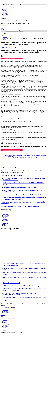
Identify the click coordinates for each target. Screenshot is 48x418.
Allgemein (5, 214)
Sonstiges (5, 223)
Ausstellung (6, 12)
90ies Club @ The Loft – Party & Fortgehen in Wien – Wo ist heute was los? (24, 277)
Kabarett (5, 9)
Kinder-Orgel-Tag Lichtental (11, 283)
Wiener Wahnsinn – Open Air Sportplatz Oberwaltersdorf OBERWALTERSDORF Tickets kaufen (19, 294)
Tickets (21, 175)
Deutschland (6, 216)
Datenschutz (6, 312)
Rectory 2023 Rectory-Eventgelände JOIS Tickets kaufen (19, 187)
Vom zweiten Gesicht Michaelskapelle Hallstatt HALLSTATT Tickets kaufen (25, 194)
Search (20, 4)
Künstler (5, 15)
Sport (4, 10)
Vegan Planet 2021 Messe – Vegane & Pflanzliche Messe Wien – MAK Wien (24, 297)
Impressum (5, 311)
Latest (4, 25)
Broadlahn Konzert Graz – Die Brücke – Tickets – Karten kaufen (21, 280)
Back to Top (3, 315)
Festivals (5, 13)
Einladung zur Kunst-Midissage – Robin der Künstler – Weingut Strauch (24, 286)
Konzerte (5, 14)
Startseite (5, 310)
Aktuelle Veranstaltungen (9, 6)
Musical (5, 8)
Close (2, 316)
